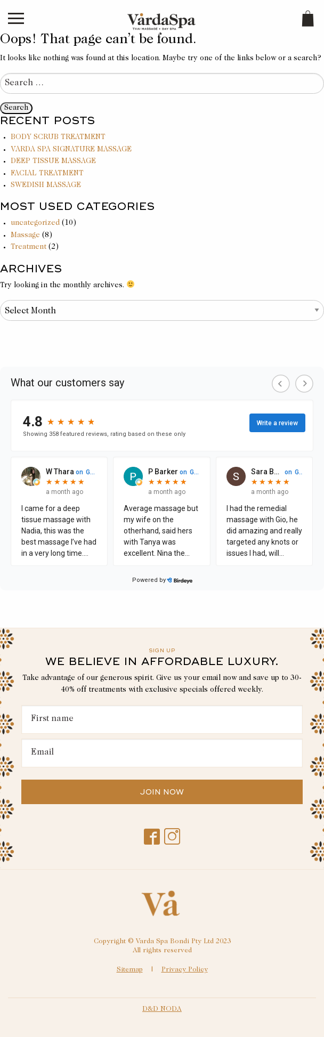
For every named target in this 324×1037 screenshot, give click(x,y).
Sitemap (130, 970)
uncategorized (35, 223)
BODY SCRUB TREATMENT (58, 137)
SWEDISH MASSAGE (46, 185)
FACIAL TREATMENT (47, 173)
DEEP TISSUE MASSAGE (53, 161)
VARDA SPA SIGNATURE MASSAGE (71, 149)
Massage (25, 235)
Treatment (28, 247)
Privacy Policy (184, 970)
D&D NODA (162, 1009)
